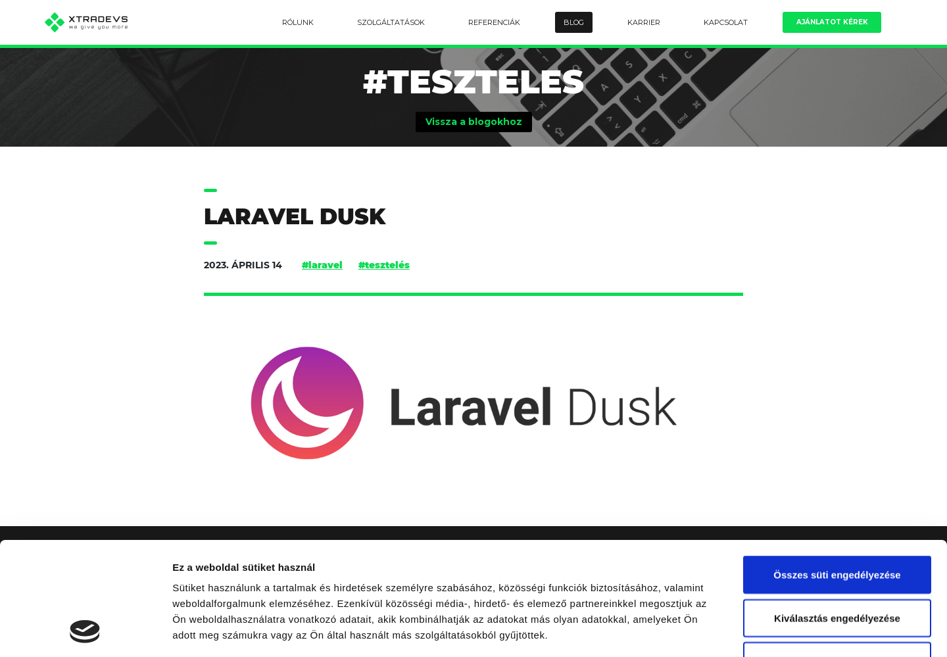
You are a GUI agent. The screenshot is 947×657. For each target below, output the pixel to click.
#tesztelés (384, 265)
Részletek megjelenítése (747, 631)
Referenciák (494, 22)
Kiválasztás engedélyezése (837, 512)
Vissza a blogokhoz (473, 122)
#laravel (322, 265)
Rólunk (298, 22)
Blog (574, 22)
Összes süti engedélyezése (836, 468)
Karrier (643, 22)
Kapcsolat (726, 22)
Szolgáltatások (391, 22)
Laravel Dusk (294, 217)
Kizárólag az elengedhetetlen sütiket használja (837, 562)
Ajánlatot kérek (832, 22)
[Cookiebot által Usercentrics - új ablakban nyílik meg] (85, 631)
